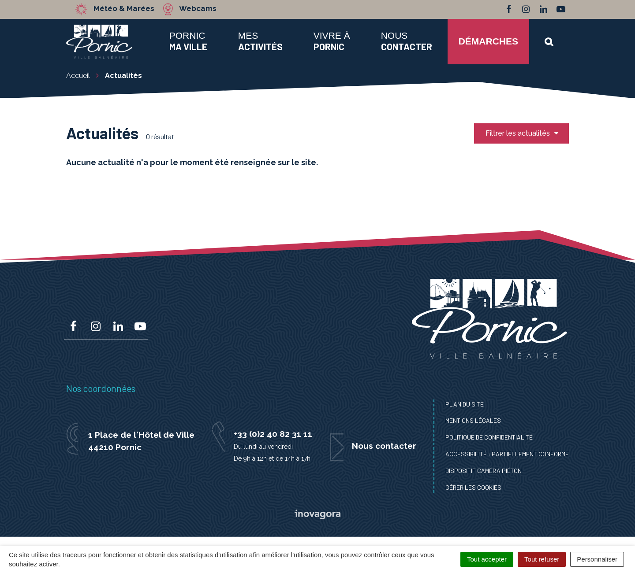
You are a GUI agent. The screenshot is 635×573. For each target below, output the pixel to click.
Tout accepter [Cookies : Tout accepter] (487, 559)
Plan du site (464, 404)
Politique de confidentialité (489, 437)
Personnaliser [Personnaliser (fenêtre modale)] (597, 559)
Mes (260, 41)
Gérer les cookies (473, 487)
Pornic (188, 41)
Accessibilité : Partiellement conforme (507, 454)
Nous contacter (384, 446)
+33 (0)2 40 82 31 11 (273, 434)
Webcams (198, 8)
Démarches (488, 41)
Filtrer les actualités (522, 133)
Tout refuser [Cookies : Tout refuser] (541, 559)
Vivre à (332, 41)
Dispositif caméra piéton (483, 470)
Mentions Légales (473, 420)
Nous (406, 41)
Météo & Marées (124, 8)
